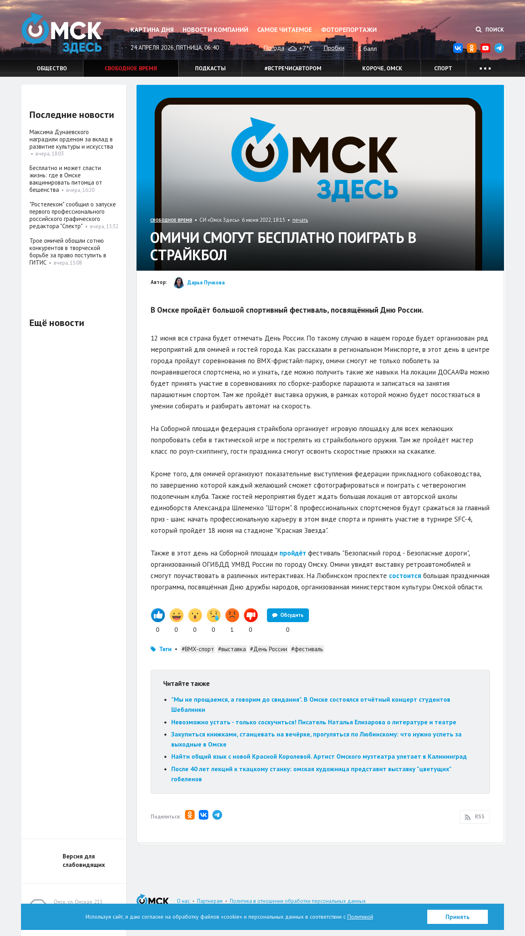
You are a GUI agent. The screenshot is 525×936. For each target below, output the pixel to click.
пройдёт (292, 553)
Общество (52, 68)
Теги (165, 649)
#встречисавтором (293, 68)
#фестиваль (307, 649)
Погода (273, 48)
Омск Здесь (61, 33)
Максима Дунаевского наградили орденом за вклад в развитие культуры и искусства (71, 139)
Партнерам (210, 901)
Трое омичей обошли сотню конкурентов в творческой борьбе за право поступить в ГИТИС (67, 251)
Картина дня (152, 29)
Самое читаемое (284, 29)
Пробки (333, 48)
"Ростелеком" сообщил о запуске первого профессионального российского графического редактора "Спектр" (72, 215)
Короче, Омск (382, 68)
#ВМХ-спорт (198, 649)
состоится (405, 575)
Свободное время (131, 68)
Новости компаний (215, 29)
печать (300, 220)
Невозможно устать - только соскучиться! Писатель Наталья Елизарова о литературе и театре (313, 722)
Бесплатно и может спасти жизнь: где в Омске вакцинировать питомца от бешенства (65, 179)
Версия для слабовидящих (84, 860)
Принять (457, 917)
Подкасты (210, 68)
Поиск (490, 29)
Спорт (443, 68)
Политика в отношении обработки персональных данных (298, 901)
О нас (183, 901)
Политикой (360, 916)
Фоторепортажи (349, 29)
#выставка (232, 649)
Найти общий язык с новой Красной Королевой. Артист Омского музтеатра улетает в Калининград (319, 756)
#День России (268, 649)
